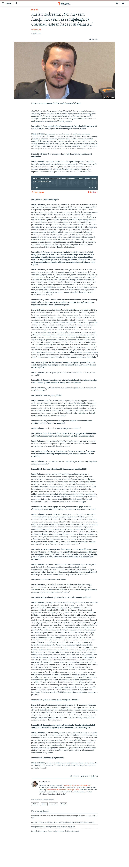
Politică (34, 10)
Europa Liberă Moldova (43, 181)
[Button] (93, 39)
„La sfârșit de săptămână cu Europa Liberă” (76, 785)
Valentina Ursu (36, 30)
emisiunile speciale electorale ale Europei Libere (63, 790)
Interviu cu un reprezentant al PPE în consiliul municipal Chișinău (58, 179)
